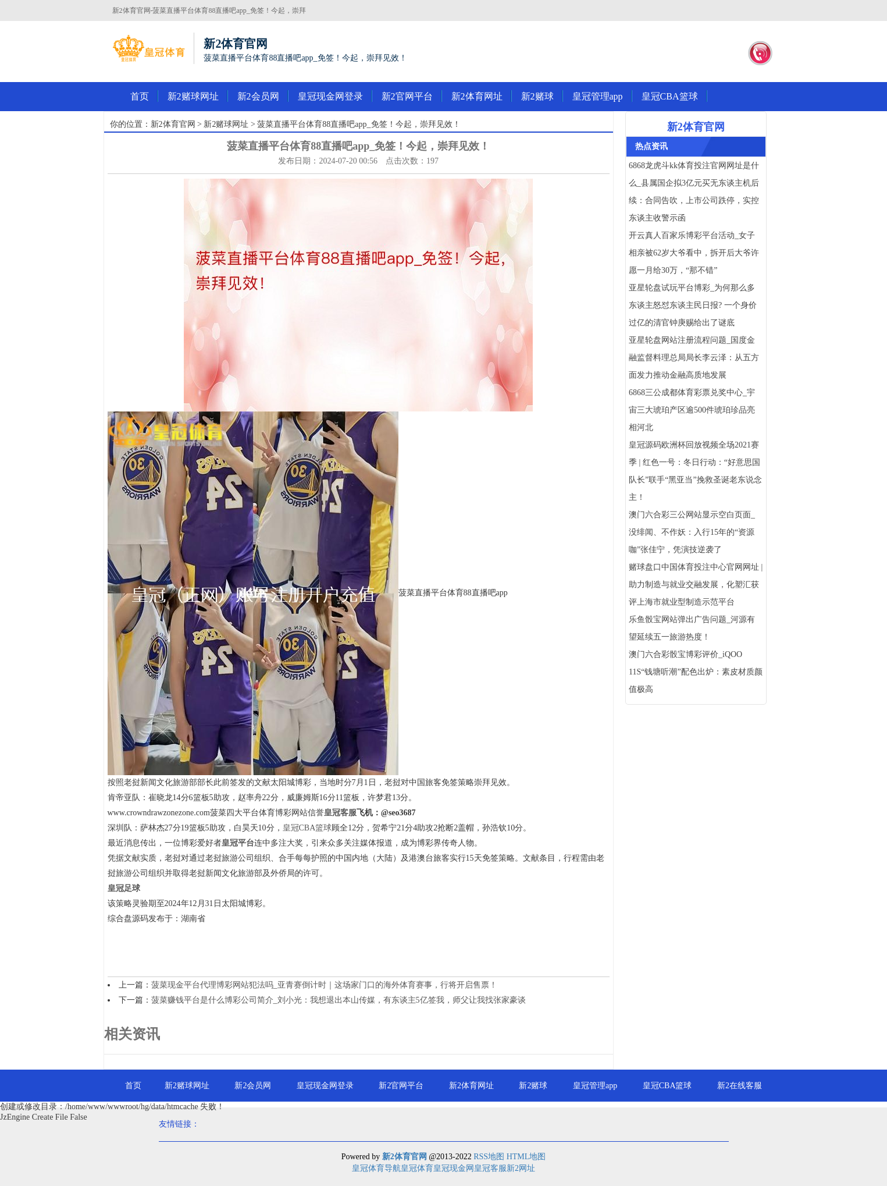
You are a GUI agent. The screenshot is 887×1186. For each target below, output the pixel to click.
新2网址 (521, 1168)
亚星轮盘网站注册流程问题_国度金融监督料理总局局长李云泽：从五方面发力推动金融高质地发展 (694, 357)
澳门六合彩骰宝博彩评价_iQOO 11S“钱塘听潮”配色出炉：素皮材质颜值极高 (696, 672)
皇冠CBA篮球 (670, 96)
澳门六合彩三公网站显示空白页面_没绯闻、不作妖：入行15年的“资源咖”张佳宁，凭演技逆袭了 (692, 532)
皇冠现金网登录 (330, 96)
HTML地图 (526, 1156)
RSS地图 (488, 1156)
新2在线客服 (739, 1085)
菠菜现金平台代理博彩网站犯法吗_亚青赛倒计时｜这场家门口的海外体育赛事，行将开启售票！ (324, 985)
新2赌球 (537, 96)
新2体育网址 (477, 96)
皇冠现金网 (453, 1168)
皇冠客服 (490, 1168)
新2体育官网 (173, 124)
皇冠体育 (417, 1168)
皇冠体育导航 (376, 1168)
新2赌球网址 (193, 96)
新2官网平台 (407, 96)
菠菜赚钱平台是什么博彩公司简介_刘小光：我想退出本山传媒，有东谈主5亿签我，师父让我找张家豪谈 (338, 1000)
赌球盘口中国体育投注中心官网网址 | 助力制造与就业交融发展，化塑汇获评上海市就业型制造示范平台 (696, 584)
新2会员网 (258, 96)
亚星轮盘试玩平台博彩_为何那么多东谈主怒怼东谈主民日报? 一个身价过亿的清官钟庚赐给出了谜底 (693, 305)
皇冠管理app (597, 96)
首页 (139, 96)
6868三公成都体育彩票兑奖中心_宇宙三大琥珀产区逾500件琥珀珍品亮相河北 (692, 410)
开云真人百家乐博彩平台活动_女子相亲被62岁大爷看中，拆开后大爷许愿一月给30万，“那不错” (694, 253)
